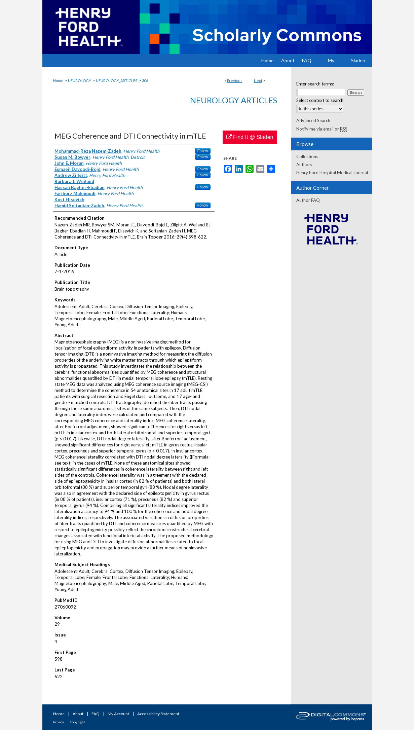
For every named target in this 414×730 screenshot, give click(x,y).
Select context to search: (320, 100)
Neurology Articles (233, 100)
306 (145, 80)
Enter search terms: (315, 83)
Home (58, 80)
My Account (118, 713)
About (78, 713)
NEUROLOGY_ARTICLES (116, 80)
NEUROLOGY (79, 80)
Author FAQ (308, 200)
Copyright (77, 722)
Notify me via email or (321, 129)
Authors (304, 164)
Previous (234, 80)
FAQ (95, 713)
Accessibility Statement (158, 713)
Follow (202, 151)
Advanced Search (313, 120)
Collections (307, 156)
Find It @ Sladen (249, 137)
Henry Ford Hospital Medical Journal (332, 172)
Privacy (58, 722)
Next (258, 80)
